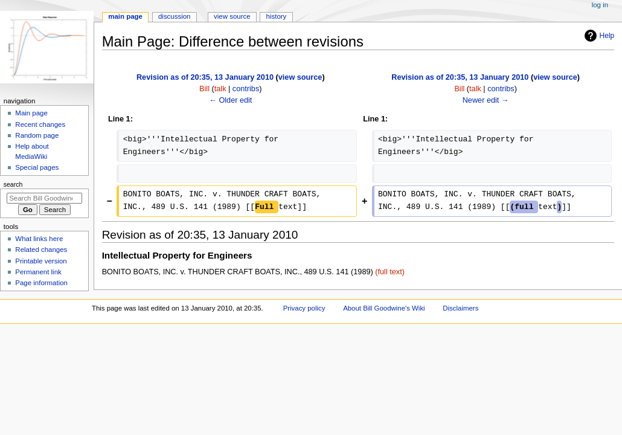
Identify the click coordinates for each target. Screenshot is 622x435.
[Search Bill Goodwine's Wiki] (44, 198)
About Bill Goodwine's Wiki (384, 308)
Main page (31, 113)
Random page (37, 135)
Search (13, 184)
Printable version (40, 261)
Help (598, 36)
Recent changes (40, 124)
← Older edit (230, 100)
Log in (600, 4)
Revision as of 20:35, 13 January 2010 (205, 77)
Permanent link (38, 272)
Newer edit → (486, 100)
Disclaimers (460, 308)
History (276, 16)
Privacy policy (304, 308)
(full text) (390, 272)
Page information (41, 282)
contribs (245, 89)
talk (220, 89)
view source (300, 77)
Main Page (125, 16)
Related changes (41, 249)
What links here (39, 238)
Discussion (174, 16)
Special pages (37, 167)
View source (232, 16)
